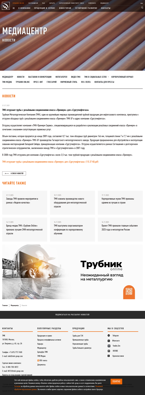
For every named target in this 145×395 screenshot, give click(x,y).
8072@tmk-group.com (16, 371)
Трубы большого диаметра (82, 348)
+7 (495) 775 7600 (15, 352)
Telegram (116, 336)
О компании (25, 8)
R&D (43, 3)
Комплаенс (92, 3)
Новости (20, 77)
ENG (141, 3)
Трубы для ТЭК (78, 336)
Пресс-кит (38, 82)
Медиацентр (105, 3)
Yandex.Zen (116, 346)
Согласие (17, 386)
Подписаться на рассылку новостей (72, 315)
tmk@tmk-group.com (15, 356)
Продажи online (18, 3)
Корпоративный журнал (122, 77)
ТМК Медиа (7, 82)
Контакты (106, 8)
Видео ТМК (75, 77)
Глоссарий (52, 82)
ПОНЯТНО (116, 381)
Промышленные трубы (80, 340)
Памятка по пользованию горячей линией (17, 375)
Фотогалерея (61, 77)
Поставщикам (33, 3)
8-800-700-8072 (12, 367)
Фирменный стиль (68, 82)
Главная (5, 305)
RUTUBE (115, 351)
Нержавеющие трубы (80, 344)
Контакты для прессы (104, 82)
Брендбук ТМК (42, 352)
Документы (41, 365)
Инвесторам (65, 8)
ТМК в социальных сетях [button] (95, 77)
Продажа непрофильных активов (49, 340)
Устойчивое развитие (86, 8)
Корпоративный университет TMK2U (71, 3)
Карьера (52, 3)
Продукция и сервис (44, 8)
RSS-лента (86, 82)
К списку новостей (14, 173)
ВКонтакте (116, 341)
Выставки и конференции (40, 77)
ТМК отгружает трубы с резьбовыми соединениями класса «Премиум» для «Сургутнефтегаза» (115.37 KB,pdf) (50, 162)
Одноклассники (118, 356)
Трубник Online (23, 82)
